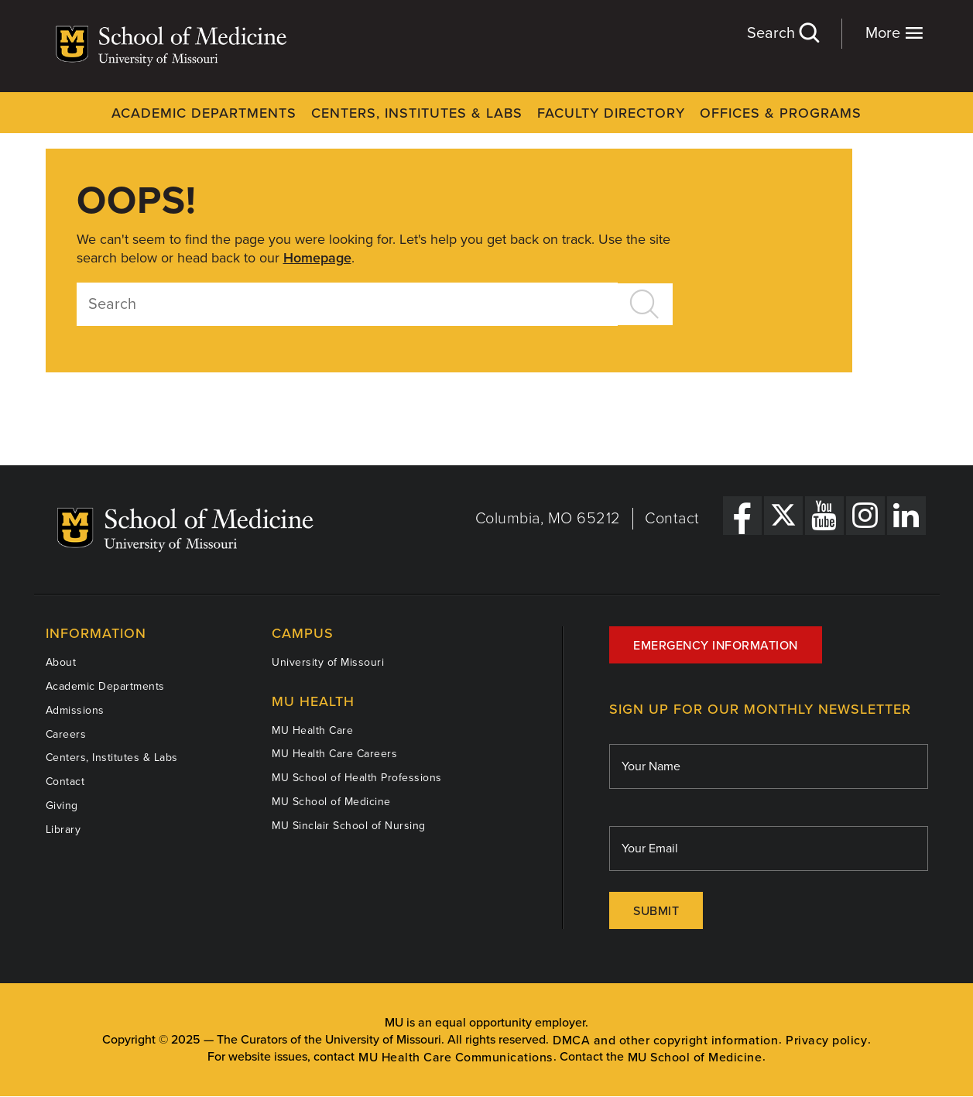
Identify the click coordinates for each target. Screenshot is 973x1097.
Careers (66, 734)
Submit (656, 911)
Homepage (317, 257)
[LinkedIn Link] (906, 515)
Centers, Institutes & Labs (416, 113)
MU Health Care (312, 730)
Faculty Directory (611, 113)
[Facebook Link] (742, 515)
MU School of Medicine (331, 801)
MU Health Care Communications (455, 1057)
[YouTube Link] (824, 515)
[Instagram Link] (865, 515)
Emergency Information (715, 645)
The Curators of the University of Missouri (329, 1039)
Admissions (75, 710)
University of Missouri (328, 662)
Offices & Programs (781, 113)
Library (63, 829)
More (894, 33)
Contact (672, 518)
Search (782, 33)
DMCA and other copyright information (665, 1040)
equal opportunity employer (510, 1022)
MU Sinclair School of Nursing (349, 825)
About (61, 662)
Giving (62, 805)
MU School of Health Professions (357, 777)
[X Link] (783, 515)
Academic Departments (203, 113)
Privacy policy (826, 1040)
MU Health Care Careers (334, 753)
